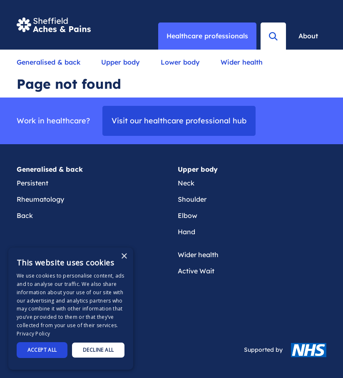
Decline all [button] (98, 349)
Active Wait (196, 271)
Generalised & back (48, 62)
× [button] (124, 256)
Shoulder (192, 199)
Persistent (32, 183)
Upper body (120, 62)
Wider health (242, 62)
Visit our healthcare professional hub (179, 120)
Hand (186, 232)
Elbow (187, 215)
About (308, 36)
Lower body (180, 62)
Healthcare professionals (207, 36)
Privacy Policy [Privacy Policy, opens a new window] (33, 333)
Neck (186, 183)
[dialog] (70, 309)
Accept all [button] (42, 349)
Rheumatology (40, 199)
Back (25, 215)
